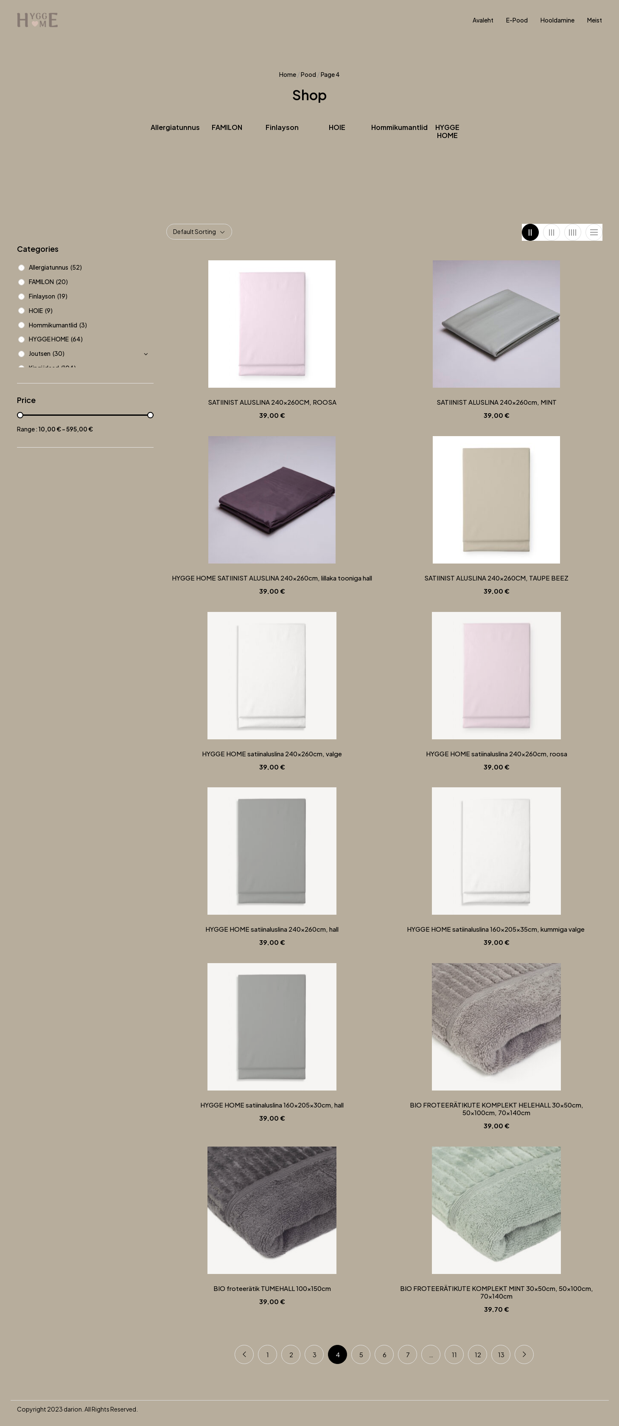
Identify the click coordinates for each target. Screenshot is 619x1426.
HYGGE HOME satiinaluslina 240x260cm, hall (272, 929)
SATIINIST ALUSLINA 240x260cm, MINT (497, 402)
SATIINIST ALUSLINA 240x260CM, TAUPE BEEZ (496, 578)
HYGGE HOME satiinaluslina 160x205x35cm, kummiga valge (496, 929)
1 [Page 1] (267, 1354)
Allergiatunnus (175, 127)
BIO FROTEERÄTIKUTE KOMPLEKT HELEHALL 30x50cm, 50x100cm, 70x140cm (496, 1108)
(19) (62, 296)
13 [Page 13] (501, 1354)
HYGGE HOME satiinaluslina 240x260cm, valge (272, 754)
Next (524, 1354)
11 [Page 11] (454, 1354)
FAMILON (227, 127)
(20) (62, 281)
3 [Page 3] (315, 1354)
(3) (83, 325)
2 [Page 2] (291, 1354)
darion (73, 1409)
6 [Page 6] (385, 1354)
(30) (58, 353)
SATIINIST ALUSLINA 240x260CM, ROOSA (272, 402)
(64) (77, 339)
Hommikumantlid (399, 127)
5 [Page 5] (361, 1354)
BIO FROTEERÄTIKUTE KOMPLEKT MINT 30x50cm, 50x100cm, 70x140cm (496, 1292)
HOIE (337, 127)
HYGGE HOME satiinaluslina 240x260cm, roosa (496, 754)
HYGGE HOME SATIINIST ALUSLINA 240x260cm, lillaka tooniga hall (272, 578)
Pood (308, 74)
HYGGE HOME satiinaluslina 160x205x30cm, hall (272, 1105)
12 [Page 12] (478, 1354)
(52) (76, 267)
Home (287, 74)
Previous (244, 1354)
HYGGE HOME (447, 131)
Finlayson (282, 127)
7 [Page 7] (408, 1354)
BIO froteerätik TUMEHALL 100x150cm (272, 1288)
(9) (49, 310)
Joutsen (39, 353)
